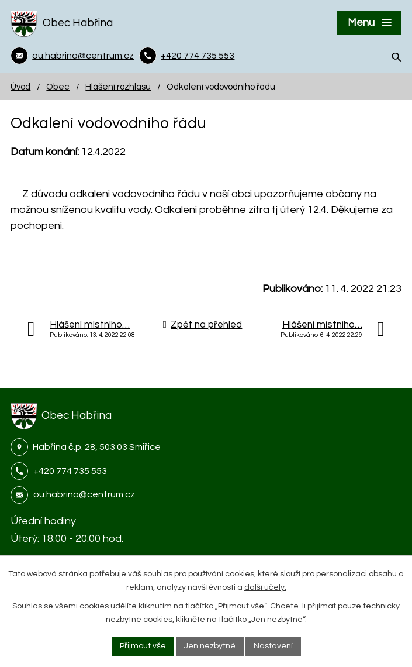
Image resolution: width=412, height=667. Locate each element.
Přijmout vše (143, 646)
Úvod (20, 86)
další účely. (265, 587)
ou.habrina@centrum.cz (84, 494)
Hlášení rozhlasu (118, 86)
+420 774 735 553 (70, 471)
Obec (58, 86)
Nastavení (273, 646)
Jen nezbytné (210, 646)
